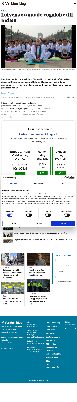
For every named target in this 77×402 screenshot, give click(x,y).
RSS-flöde (50, 359)
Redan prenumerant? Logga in (38, 134)
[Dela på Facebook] (67, 97)
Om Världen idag (53, 341)
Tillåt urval (38, 223)
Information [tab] (38, 183)
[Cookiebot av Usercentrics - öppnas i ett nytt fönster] (66, 177)
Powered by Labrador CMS (38, 399)
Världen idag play (53, 373)
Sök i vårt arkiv (52, 363)
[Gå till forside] (13, 3)
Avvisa (14, 223)
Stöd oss (50, 380)
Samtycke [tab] (13, 183)
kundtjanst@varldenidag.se (36, 356)
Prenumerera (51, 349)
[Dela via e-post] (74, 97)
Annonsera (51, 352)
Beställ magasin (53, 356)
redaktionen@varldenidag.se (36, 362)
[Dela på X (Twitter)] (70, 97)
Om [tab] (63, 183)
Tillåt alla (63, 223)
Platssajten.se (52, 376)
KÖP (42, 173)
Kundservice (51, 345)
